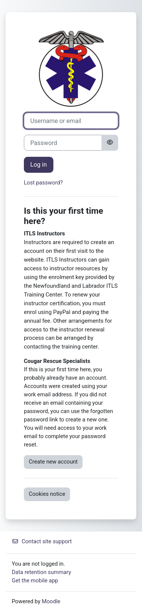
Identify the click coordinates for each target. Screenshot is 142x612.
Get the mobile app (35, 580)
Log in (38, 164)
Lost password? (43, 182)
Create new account (53, 461)
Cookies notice (47, 494)
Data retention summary (41, 572)
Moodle (51, 601)
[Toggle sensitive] (109, 143)
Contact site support (42, 541)
